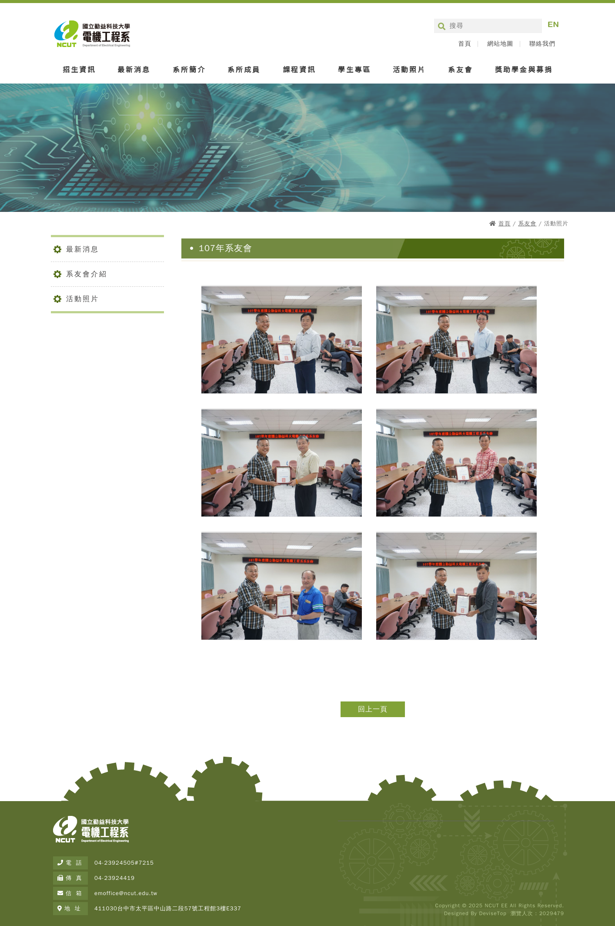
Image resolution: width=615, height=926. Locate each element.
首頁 (464, 44)
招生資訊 (79, 69)
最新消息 (133, 69)
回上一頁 (373, 709)
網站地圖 (500, 44)
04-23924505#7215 (124, 862)
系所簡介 (189, 69)
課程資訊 (299, 69)
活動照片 (409, 69)
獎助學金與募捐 (524, 69)
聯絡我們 (542, 44)
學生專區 (354, 69)
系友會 (460, 69)
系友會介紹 (86, 274)
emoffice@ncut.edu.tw (125, 893)
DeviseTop (492, 913)
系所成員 (244, 69)
